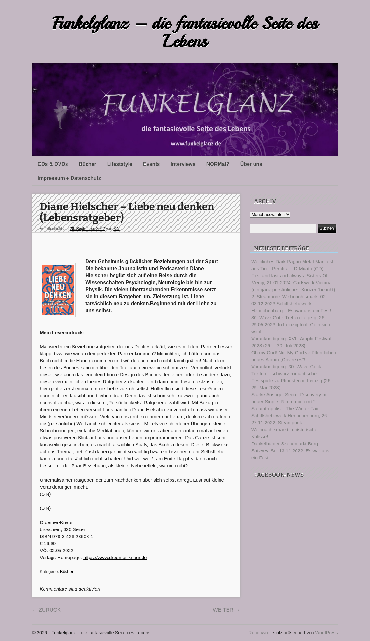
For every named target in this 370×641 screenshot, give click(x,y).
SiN (116, 229)
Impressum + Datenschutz (69, 178)
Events (151, 164)
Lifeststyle (119, 164)
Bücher (87, 164)
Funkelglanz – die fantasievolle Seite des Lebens (185, 32)
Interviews (183, 164)
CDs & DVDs (53, 164)
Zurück (46, 610)
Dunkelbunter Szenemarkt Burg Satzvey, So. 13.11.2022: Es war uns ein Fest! (290, 450)
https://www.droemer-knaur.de (115, 557)
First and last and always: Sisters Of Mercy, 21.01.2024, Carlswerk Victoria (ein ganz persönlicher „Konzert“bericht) (293, 282)
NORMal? (217, 164)
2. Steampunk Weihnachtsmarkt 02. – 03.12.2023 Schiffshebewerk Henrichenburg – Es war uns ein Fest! (291, 303)
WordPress (326, 632)
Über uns (251, 164)
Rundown (258, 632)
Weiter (226, 610)
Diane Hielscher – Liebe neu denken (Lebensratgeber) (127, 213)
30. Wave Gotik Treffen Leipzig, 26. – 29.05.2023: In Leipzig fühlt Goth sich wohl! (290, 324)
